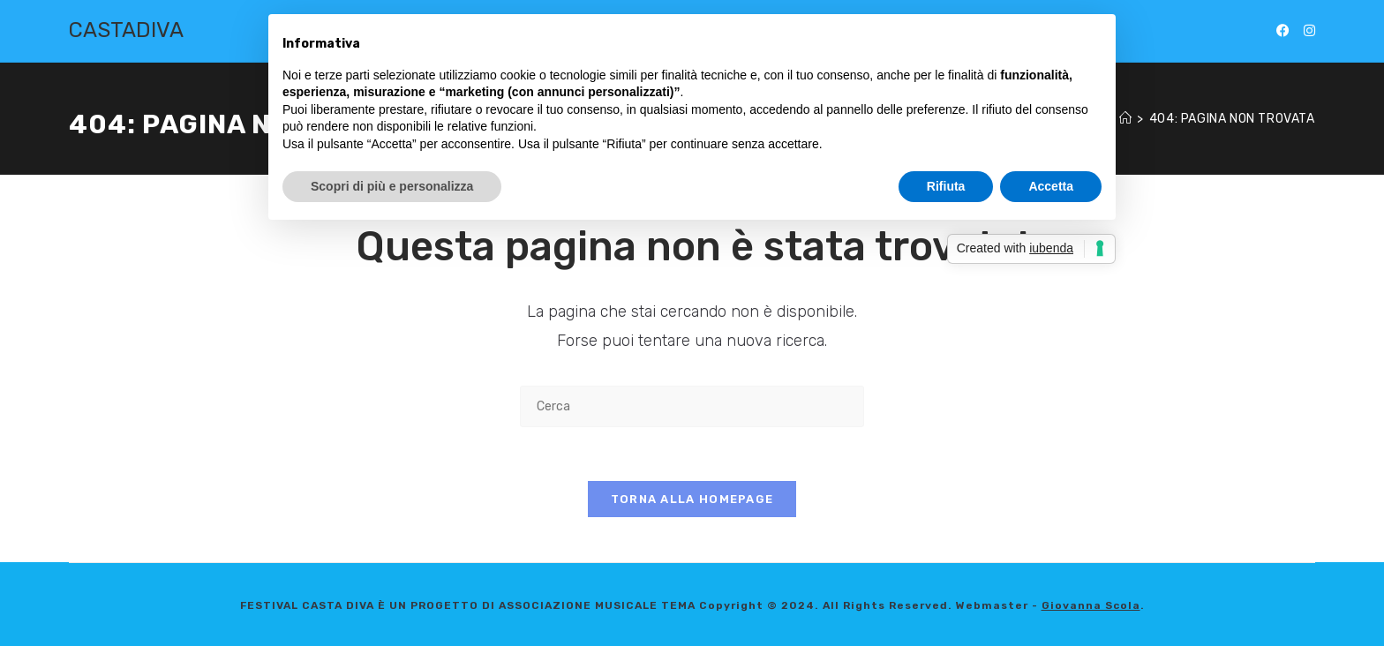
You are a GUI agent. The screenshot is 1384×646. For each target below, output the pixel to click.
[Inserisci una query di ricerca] (692, 406)
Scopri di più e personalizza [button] (392, 186)
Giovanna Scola (1091, 605)
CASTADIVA (126, 30)
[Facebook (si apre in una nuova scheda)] (1283, 31)
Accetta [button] (1050, 186)
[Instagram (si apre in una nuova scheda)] (1309, 31)
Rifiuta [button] (946, 186)
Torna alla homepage (692, 499)
